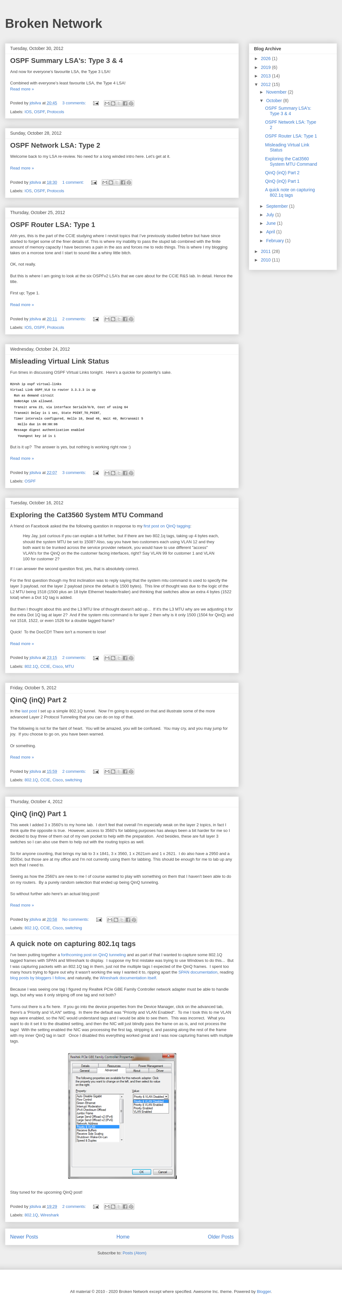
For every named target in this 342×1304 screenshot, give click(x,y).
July (270, 214)
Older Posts (221, 1236)
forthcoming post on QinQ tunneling (93, 954)
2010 (266, 259)
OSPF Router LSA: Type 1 (52, 225)
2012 (266, 84)
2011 (266, 251)
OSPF (39, 111)
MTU (69, 666)
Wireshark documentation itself (128, 977)
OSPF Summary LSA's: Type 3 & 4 (66, 61)
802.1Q (31, 666)
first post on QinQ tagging (166, 526)
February (275, 240)
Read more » (22, 89)
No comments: (76, 919)
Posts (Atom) (134, 1253)
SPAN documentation (197, 972)
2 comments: (74, 319)
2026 (266, 58)
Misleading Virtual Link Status (59, 361)
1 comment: (73, 182)
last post (29, 711)
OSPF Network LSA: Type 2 (55, 145)
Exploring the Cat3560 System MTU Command (86, 515)
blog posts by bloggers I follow (37, 977)
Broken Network (53, 23)
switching (73, 780)
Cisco (58, 666)
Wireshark (49, 1215)
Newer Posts (24, 1236)
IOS (28, 111)
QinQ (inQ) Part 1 (38, 814)
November (277, 92)
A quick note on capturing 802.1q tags (73, 944)
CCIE (45, 666)
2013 (266, 75)
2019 (266, 67)
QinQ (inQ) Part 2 (38, 700)
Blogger (264, 1291)
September (277, 206)
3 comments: (74, 103)
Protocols (55, 111)
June (271, 223)
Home (123, 1236)
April (271, 231)
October (274, 100)
